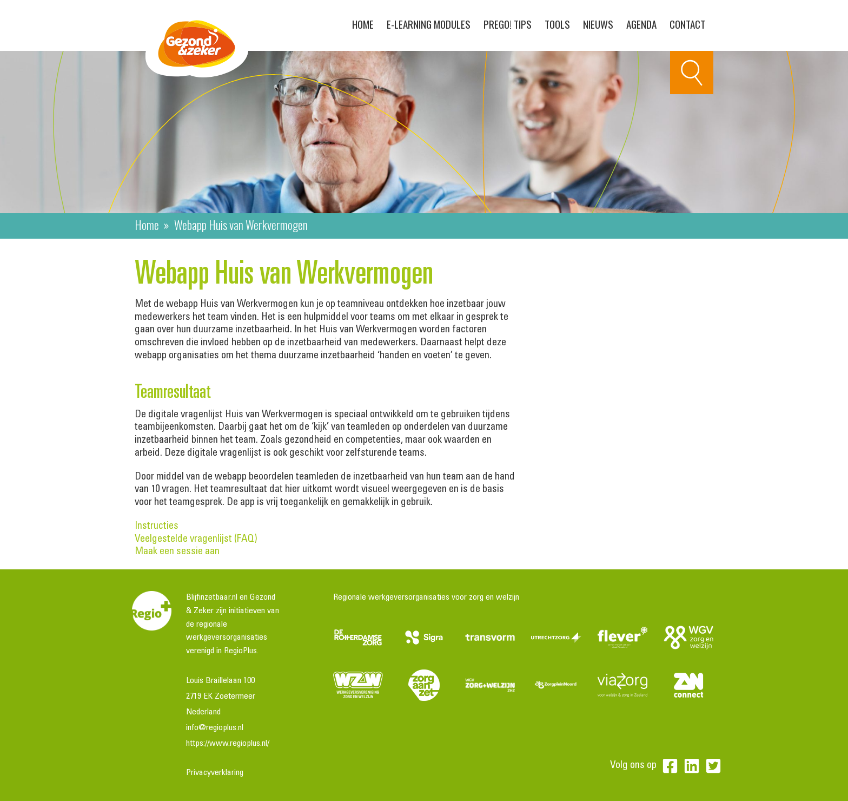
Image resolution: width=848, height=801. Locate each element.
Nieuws (598, 23)
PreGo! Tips (507, 23)
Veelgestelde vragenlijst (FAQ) (227, 539)
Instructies (156, 526)
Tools (557, 23)
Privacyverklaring (214, 773)
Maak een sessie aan (177, 552)
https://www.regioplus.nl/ (227, 743)
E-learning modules (429, 23)
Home (363, 23)
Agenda (641, 23)
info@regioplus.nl (214, 728)
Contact (687, 23)
